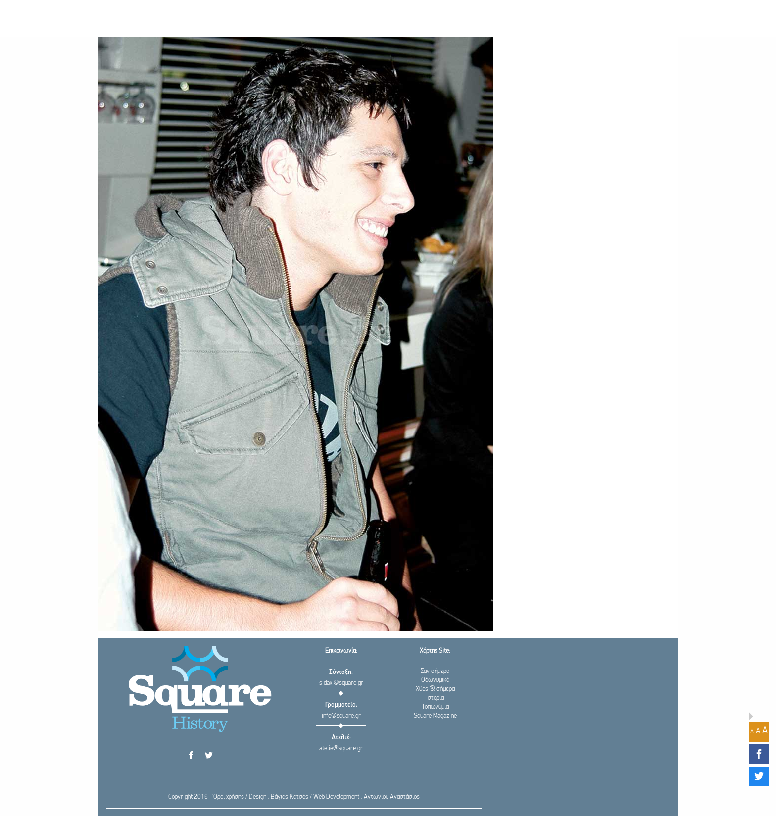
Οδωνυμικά (435, 680)
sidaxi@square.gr (341, 683)
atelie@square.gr (341, 748)
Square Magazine (435, 716)
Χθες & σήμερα (435, 689)
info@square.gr (341, 716)
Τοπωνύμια (435, 707)
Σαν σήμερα (435, 671)
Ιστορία (435, 698)
